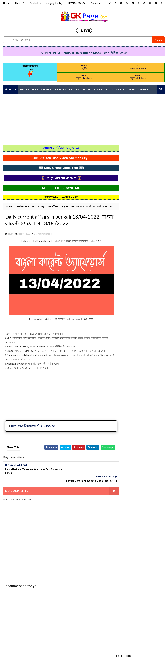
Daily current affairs (43, 238)
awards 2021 (124, 309)
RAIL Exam (83, 89)
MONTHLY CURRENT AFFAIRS (130, 383)
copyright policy (54, 3)
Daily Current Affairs (35, 89)
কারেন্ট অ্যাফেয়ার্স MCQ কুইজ (129, 441)
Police (150, 395)
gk (119, 372)
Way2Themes (32, 662)
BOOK (136, 314)
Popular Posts (140, 164)
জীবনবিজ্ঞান (122, 446)
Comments (156, 163)
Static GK (100, 89)
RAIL (142, 412)
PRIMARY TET (124, 412)
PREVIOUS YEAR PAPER (128, 406)
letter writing (125, 377)
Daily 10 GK (145, 332)
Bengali (121, 314)
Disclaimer (96, 3)
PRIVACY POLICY (76, 3)
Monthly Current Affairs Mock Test (136, 389)
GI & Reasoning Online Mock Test (134, 366)
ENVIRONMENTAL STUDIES (129, 349)
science (145, 418)
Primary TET (63, 89)
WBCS (120, 429)
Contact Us (35, 3)
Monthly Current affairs (129, 89)
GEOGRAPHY (148, 360)
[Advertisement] (84, 119)
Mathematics (147, 377)
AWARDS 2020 (142, 303)
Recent (124, 163)
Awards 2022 (145, 309)
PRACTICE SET (124, 400)
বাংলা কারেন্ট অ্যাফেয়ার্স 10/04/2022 (32, 429)
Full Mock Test (125, 360)
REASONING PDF (125, 418)
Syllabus (142, 423)
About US (20, 3)
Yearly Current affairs (129, 435)
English (122, 343)
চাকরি (153, 441)
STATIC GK (122, 423)
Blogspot (61, 662)
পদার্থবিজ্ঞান (141, 446)
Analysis (122, 303)
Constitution (125, 332)
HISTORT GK (135, 372)
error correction (127, 355)
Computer (137, 326)
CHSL (120, 326)
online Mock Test (126, 395)
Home (6, 3)
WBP (135, 429)
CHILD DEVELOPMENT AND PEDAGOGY (135, 320)
